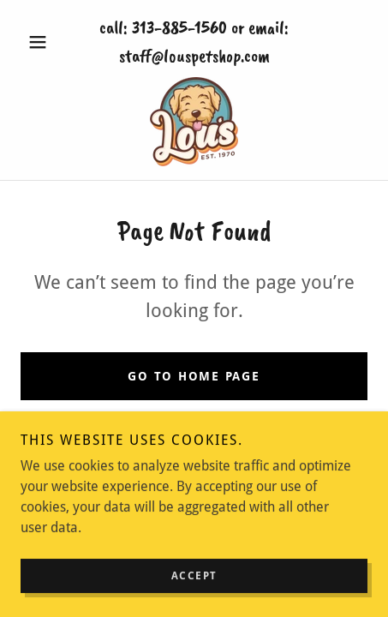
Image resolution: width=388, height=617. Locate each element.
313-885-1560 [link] (179, 27)
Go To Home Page (194, 376)
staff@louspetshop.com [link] (194, 56)
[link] (194, 121)
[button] (47, 42)
